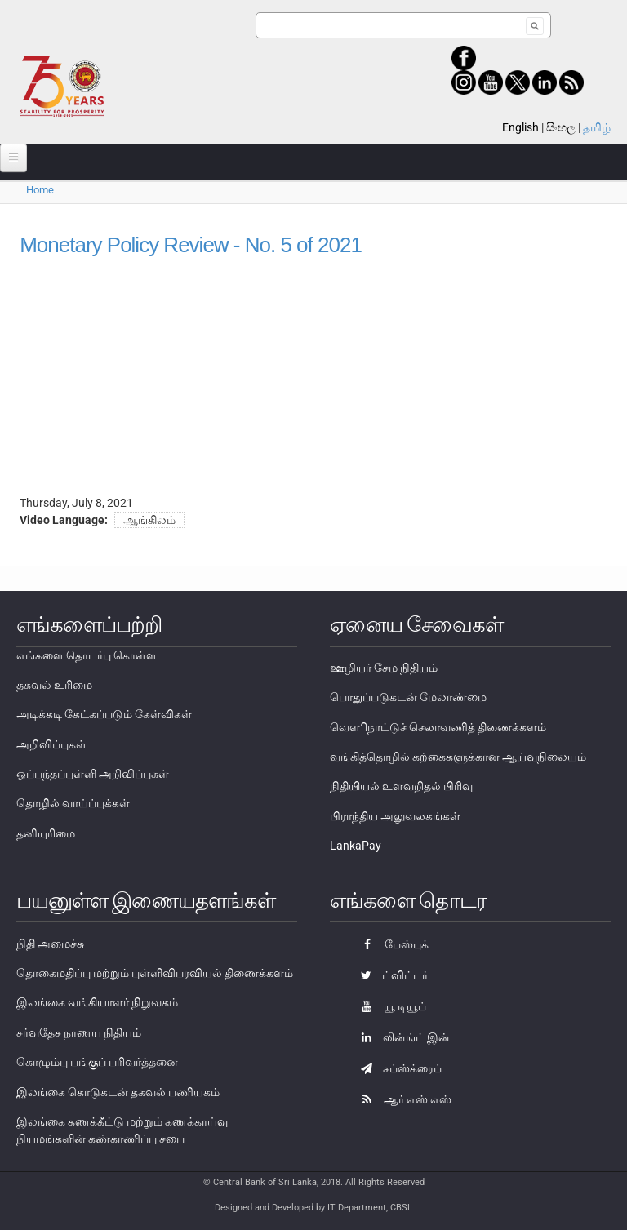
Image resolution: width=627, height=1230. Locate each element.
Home (40, 190)
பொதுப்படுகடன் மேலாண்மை (408, 697)
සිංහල (561, 127)
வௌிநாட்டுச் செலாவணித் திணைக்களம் (438, 727)
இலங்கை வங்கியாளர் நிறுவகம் (97, 1002)
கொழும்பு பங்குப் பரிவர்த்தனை (97, 1061)
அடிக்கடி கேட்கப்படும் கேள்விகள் (104, 714)
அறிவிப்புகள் (51, 744)
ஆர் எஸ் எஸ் (402, 1099)
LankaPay (355, 845)
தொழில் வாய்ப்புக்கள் (73, 803)
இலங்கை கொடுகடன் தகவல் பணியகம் (118, 1092)
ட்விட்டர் (390, 975)
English (520, 127)
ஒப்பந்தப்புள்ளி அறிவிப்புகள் (92, 773)
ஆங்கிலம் (149, 519)
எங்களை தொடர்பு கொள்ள (86, 655)
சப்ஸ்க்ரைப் (397, 1068)
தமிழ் (597, 127)
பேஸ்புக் (391, 944)
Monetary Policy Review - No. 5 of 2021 (191, 245)
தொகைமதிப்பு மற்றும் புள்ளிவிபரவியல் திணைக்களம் (154, 972)
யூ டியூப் (389, 1006)
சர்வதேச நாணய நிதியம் (78, 1032)
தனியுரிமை (45, 833)
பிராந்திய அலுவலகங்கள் (395, 816)
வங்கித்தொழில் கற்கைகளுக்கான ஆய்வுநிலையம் (458, 756)
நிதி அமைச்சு (50, 943)
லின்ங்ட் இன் (401, 1037)
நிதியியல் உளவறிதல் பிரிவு (401, 786)
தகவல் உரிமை (54, 684)
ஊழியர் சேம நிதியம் (384, 667)
